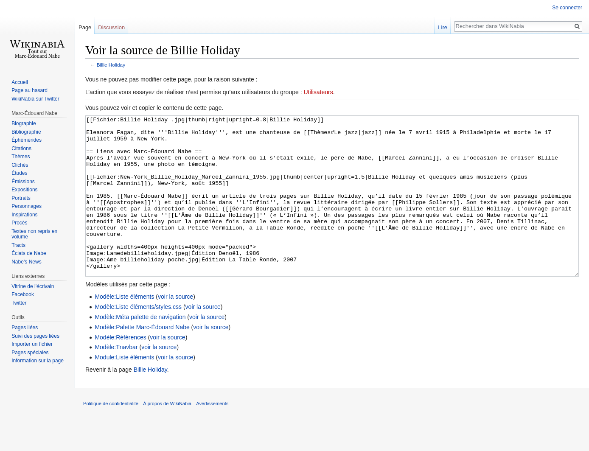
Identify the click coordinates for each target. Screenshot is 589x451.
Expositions (24, 190)
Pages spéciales (29, 353)
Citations (21, 148)
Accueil (19, 82)
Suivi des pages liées (35, 336)
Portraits (21, 198)
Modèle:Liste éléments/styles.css (138, 338)
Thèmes (20, 157)
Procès (19, 223)
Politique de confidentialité (110, 435)
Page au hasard (29, 90)
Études (19, 173)
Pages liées (24, 328)
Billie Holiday (111, 64)
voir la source (175, 328)
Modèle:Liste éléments (124, 328)
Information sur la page (37, 361)
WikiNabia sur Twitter (35, 99)
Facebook (22, 294)
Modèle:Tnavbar (116, 378)
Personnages (26, 206)
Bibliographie (26, 132)
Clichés (19, 165)
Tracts (18, 245)
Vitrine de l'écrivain (32, 286)
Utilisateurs (318, 92)
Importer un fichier (32, 344)
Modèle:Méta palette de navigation (140, 348)
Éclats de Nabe (28, 253)
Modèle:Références (120, 369)
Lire (442, 27)
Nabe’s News (26, 262)
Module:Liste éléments (124, 389)
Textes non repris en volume (34, 234)
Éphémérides (26, 140)
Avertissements (212, 435)
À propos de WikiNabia (167, 435)
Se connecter (567, 8)
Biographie (23, 123)
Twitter (18, 303)
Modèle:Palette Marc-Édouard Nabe (142, 359)
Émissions (23, 182)
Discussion (111, 27)
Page (85, 27)
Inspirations (24, 215)
